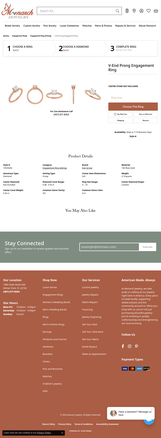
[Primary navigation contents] (80, 26)
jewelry (6, 36)
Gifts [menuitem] (45, 391)
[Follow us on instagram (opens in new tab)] (129, 346)
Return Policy (48, 424)
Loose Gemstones (69, 25)
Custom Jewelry (31, 25)
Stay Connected (24, 243)
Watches (87, 25)
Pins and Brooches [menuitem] (53, 368)
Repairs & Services (125, 25)
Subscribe (147, 246)
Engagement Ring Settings (41, 36)
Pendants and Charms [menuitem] (55, 339)
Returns (146, 120)
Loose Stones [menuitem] (50, 287)
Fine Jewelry (49, 25)
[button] (141, 11)
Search (16, 50)
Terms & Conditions (84, 424)
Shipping (120, 120)
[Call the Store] (11, 291)
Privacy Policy (64, 424)
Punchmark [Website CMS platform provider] (86, 431)
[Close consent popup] (62, 433)
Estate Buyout (89, 346)
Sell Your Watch (90, 339)
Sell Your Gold (89, 324)
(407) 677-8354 (61, 114)
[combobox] (75, 11)
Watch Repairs (89, 302)
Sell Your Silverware (92, 331)
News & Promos (103, 25)
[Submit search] (118, 11)
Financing (87, 309)
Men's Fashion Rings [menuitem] (54, 324)
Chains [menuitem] (46, 361)
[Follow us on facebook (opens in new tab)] (123, 346)
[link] (127, 11)
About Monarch (147, 25)
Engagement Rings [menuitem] (53, 294)
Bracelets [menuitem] (48, 353)
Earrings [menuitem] (47, 331)
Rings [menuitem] (46, 316)
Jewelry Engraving (91, 316)
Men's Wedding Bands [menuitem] (55, 309)
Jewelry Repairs (90, 294)
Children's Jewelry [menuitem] (52, 383)
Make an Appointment (94, 353)
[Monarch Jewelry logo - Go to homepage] (18, 11)
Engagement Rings (19, 36)
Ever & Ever (87, 168)
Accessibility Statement (107, 424)
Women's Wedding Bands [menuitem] (56, 302)
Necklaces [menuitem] (48, 346)
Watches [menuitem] (47, 376)
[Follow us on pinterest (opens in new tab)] (136, 346)
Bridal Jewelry (12, 25)
